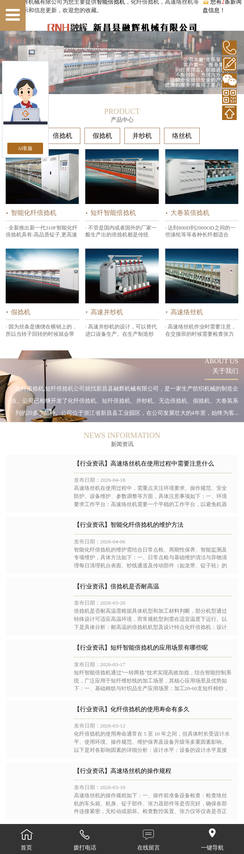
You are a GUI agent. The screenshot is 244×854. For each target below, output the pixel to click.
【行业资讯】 (92, 463)
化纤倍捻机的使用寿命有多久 (150, 709)
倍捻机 (62, 135)
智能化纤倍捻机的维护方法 (147, 524)
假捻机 (102, 135)
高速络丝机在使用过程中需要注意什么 (162, 463)
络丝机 (182, 135)
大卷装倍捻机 (190, 212)
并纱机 (142, 135)
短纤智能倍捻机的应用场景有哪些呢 (159, 647)
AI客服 (25, 148)
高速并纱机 (107, 312)
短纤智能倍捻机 (113, 212)
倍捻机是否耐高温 (134, 586)
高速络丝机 (187, 312)
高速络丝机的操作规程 (140, 771)
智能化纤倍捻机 (33, 212)
